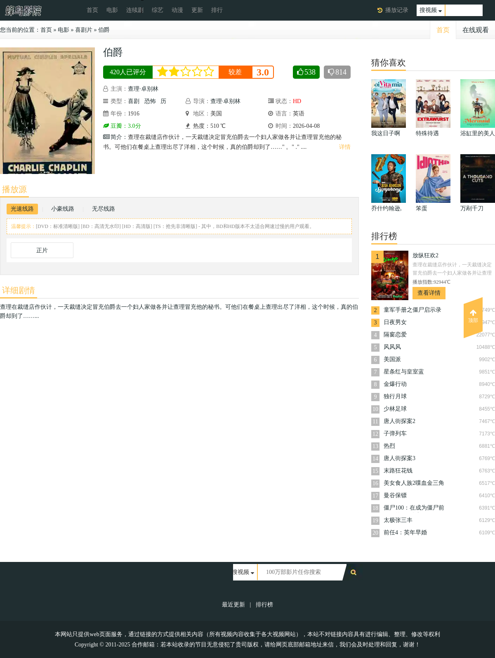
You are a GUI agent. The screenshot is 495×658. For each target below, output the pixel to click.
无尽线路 (103, 209)
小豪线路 (62, 209)
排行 (217, 10)
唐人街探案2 (399, 421)
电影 (112, 10)
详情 (345, 147)
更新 (197, 10)
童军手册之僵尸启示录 (412, 310)
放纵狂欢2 (425, 255)
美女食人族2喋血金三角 (414, 483)
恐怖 (150, 101)
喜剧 (133, 101)
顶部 (473, 316)
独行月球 (395, 396)
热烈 (389, 446)
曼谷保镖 (395, 495)
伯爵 (104, 30)
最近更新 (233, 605)
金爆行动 (395, 384)
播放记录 (396, 10)
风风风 (392, 347)
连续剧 (135, 10)
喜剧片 (83, 30)
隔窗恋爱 (395, 334)
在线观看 (475, 29)
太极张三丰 (398, 520)
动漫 (177, 10)
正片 (42, 250)
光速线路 (22, 209)
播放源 (14, 189)
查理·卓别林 (143, 89)
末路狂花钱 (398, 471)
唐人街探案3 (399, 458)
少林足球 (395, 409)
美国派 (392, 359)
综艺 (157, 10)
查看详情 (429, 293)
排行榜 (264, 605)
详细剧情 (18, 290)
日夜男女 (395, 322)
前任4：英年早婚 (405, 532)
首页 (92, 10)
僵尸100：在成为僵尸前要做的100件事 (414, 508)
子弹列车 (395, 433)
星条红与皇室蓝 (404, 372)
